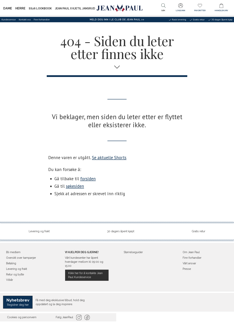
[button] (163, 8)
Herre (20, 8)
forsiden (88, 178)
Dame (7, 8)
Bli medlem (13, 252)
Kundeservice (9, 19)
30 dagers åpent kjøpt (120, 231)
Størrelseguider (133, 252)
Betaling (11, 263)
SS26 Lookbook (40, 8)
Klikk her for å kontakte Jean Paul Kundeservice (85, 275)
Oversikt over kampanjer (21, 257)
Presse (187, 268)
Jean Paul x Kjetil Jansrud (75, 8)
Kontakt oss (25, 19)
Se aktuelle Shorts (109, 157)
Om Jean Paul (191, 252)
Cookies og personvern (21, 317)
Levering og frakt (39, 231)
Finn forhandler (42, 19)
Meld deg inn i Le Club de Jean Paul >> (117, 19)
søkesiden (75, 186)
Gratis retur (198, 231)
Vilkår (9, 279)
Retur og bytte (15, 274)
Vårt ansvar (189, 263)
